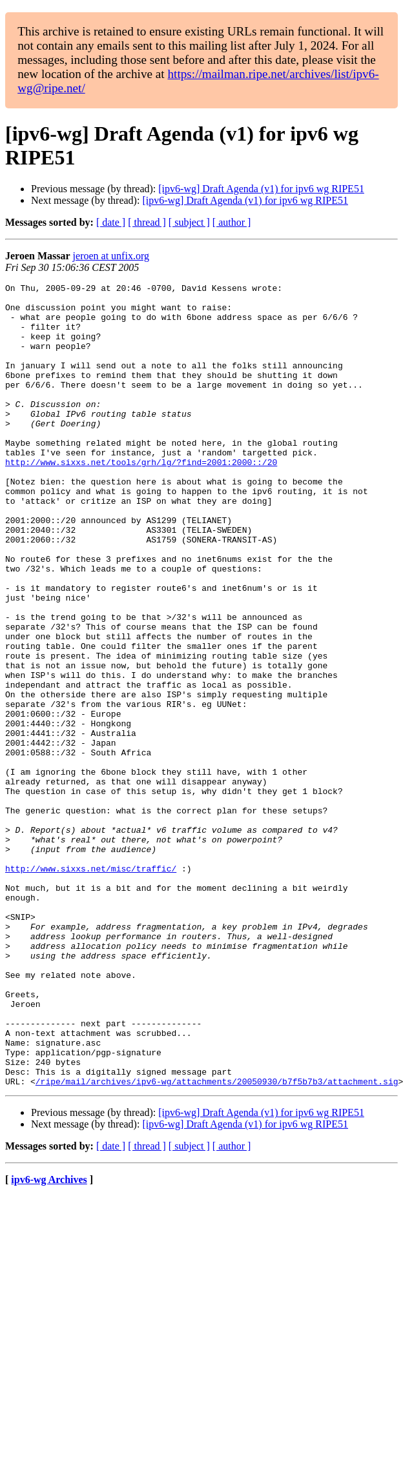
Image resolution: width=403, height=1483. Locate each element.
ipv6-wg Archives (49, 1340)
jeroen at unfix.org (111, 255)
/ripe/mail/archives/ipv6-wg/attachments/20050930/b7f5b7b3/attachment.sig (217, 1242)
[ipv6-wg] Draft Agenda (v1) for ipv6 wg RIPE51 (261, 188)
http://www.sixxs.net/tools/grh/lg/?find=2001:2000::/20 (141, 498)
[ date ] (110, 222)
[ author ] (231, 222)
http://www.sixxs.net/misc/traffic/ (90, 986)
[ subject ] (189, 222)
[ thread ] (147, 222)
